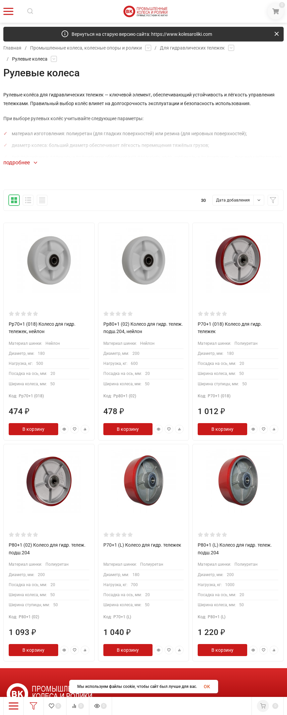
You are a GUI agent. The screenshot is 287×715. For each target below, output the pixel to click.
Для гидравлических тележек (192, 48)
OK (207, 686)
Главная (12, 48)
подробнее (20, 162)
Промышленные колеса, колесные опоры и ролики (86, 48)
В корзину (33, 429)
